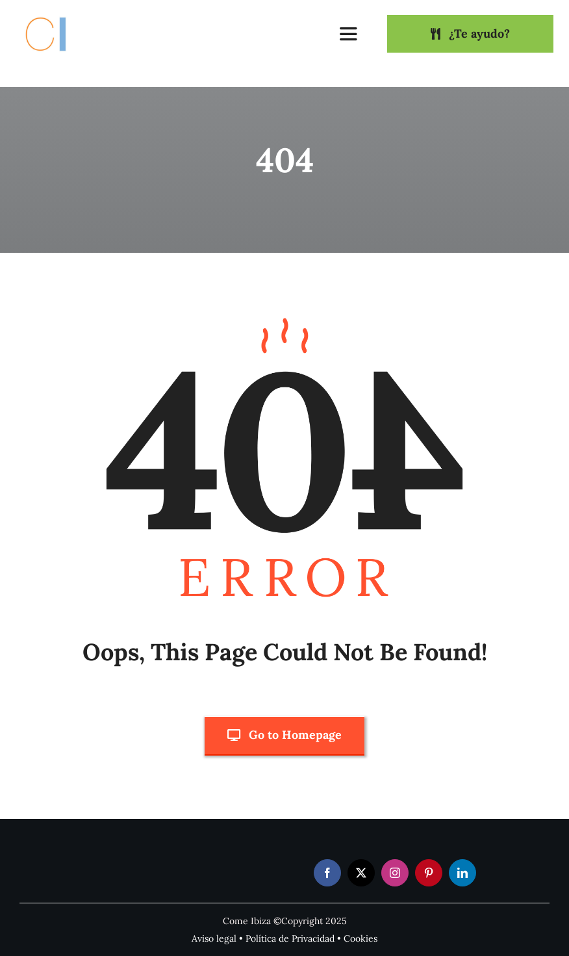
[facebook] (327, 872)
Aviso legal (214, 938)
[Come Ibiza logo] (58, 15)
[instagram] (395, 872)
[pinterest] (428, 872)
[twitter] (361, 872)
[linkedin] (462, 872)
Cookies (360, 938)
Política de (269, 938)
